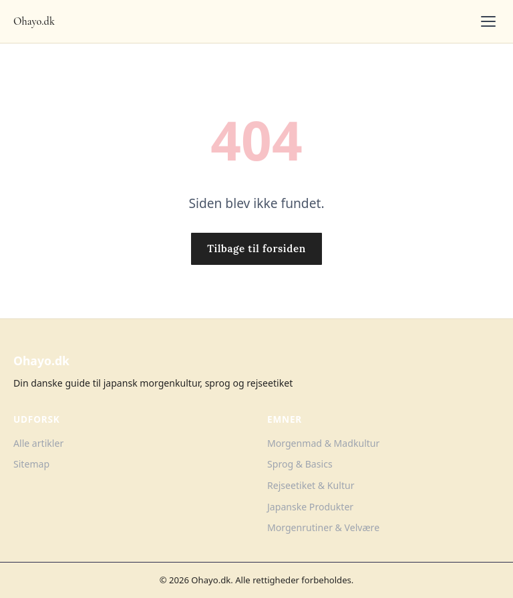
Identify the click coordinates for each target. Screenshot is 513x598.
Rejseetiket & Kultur (310, 485)
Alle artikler (38, 443)
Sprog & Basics (300, 464)
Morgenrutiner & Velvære (323, 527)
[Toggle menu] (488, 21)
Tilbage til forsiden (256, 248)
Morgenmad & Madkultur (323, 443)
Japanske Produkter (310, 506)
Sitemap (31, 464)
